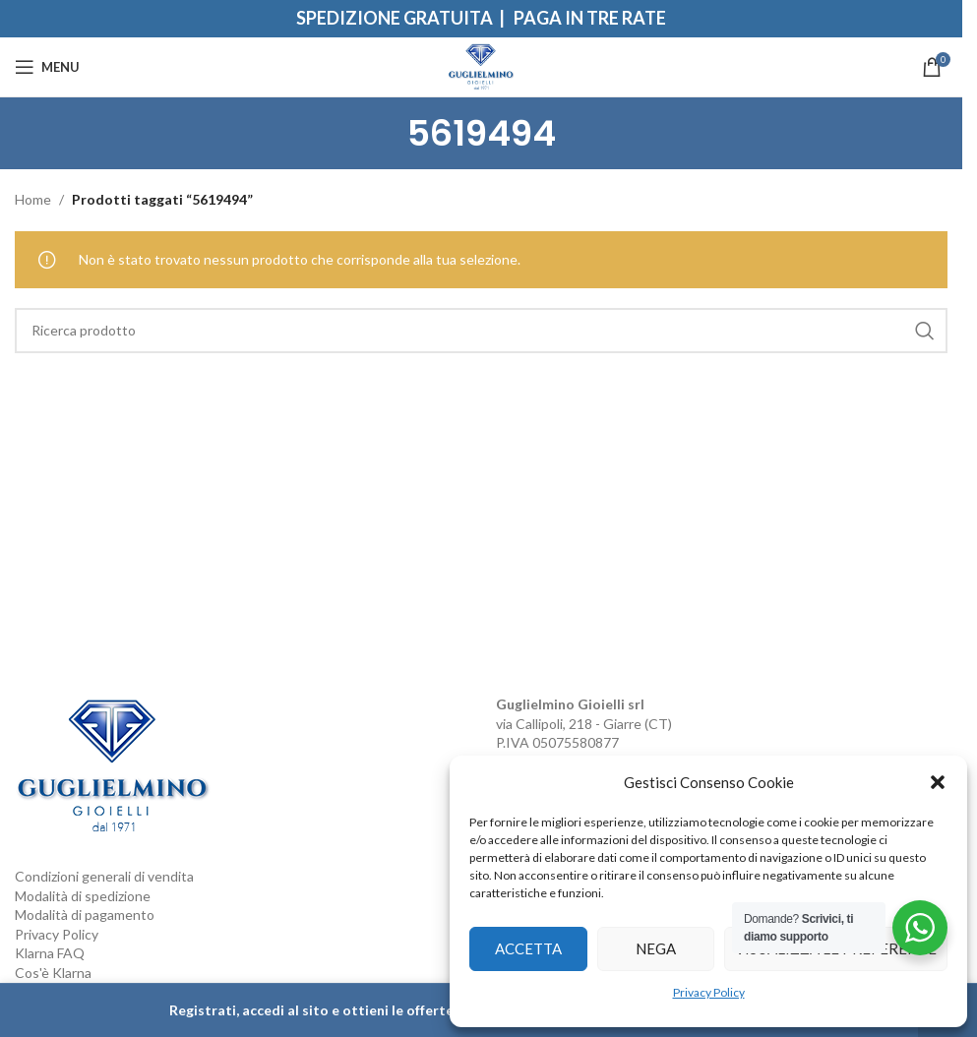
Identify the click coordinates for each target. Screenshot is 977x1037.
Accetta (528, 948)
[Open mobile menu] (47, 67)
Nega (656, 948)
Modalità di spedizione (83, 895)
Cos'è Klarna (53, 972)
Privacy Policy (709, 992)
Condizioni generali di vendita (104, 876)
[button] (937, 782)
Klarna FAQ (50, 953)
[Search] (481, 330)
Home (33, 199)
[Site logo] (482, 65)
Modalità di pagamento (84, 914)
